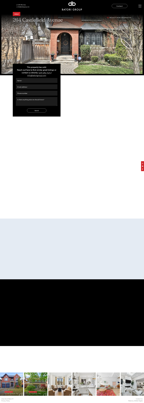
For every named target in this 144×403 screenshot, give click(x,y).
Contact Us (139, 399)
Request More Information (119, 17)
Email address (22, 87)
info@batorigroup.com (23, 7)
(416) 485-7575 (22, 4)
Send (37, 110)
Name (19, 80)
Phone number (22, 93)
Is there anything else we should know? (30, 100)
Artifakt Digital (138, 401)
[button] (140, 6)
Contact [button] (119, 6)
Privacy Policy (5, 401)
